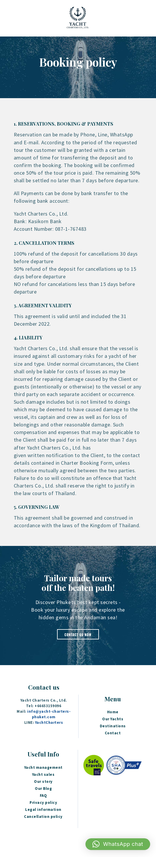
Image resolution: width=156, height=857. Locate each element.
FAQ (43, 795)
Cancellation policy (43, 816)
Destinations (113, 726)
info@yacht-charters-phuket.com (49, 714)
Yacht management (43, 767)
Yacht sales (43, 774)
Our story (43, 781)
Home (113, 711)
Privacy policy (43, 802)
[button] (117, 844)
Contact (113, 733)
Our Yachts (112, 719)
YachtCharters (49, 722)
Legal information (43, 809)
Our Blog (43, 788)
